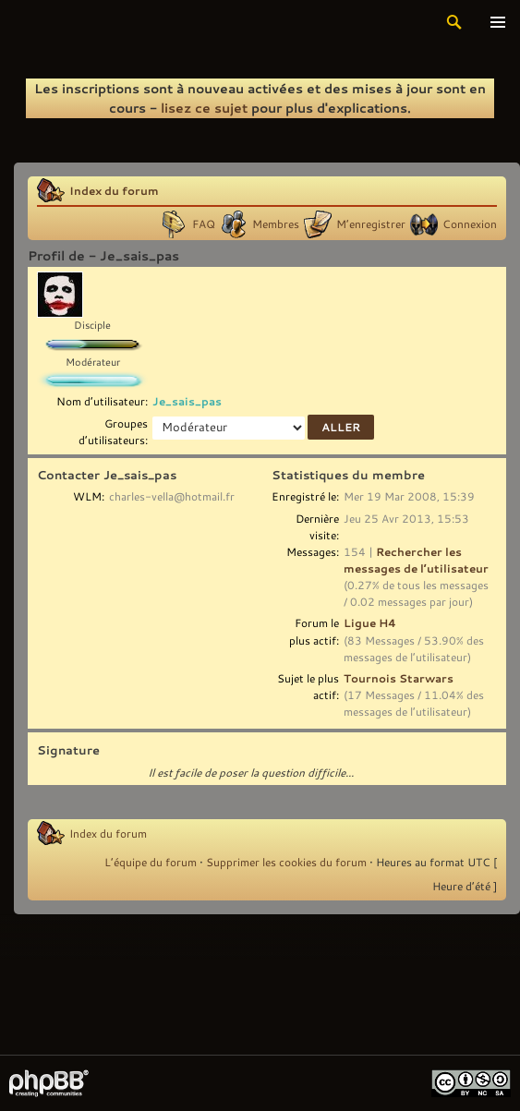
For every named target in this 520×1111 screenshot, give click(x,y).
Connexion (469, 223)
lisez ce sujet (204, 107)
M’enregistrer (370, 223)
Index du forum (114, 190)
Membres (275, 223)
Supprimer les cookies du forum (286, 861)
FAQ (203, 223)
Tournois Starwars (398, 677)
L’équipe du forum (150, 861)
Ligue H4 (370, 622)
